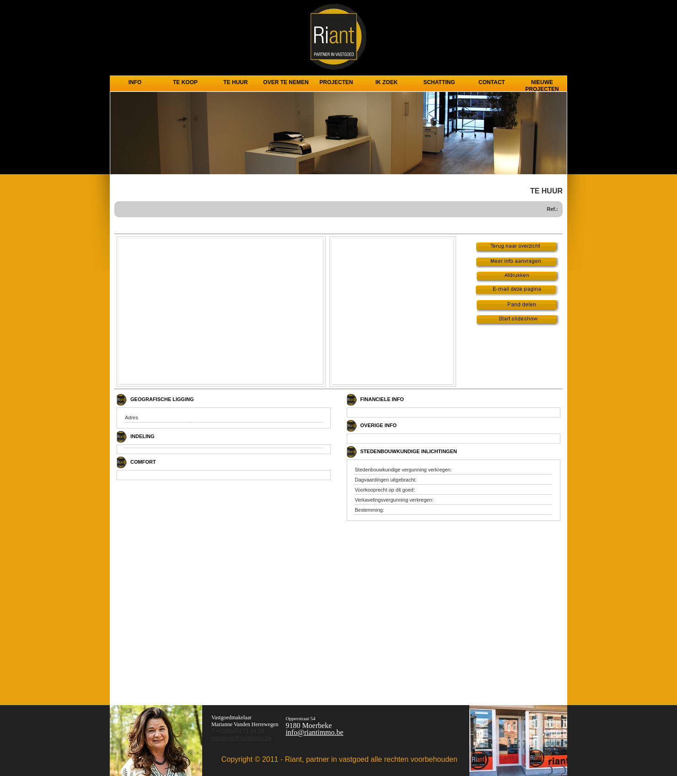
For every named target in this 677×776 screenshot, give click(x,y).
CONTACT (491, 82)
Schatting (439, 82)
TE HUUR (235, 82)
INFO (135, 82)
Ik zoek (387, 82)
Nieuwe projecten (542, 84)
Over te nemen (285, 82)
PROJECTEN (336, 82)
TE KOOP (185, 82)
